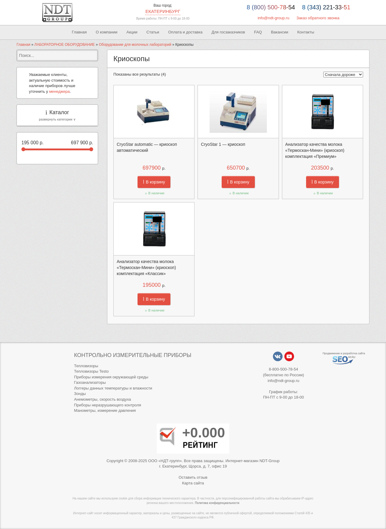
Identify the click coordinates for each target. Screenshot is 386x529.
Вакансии (279, 32)
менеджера (59, 91)
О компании (107, 32)
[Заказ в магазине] (343, 74)
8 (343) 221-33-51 (326, 7)
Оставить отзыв (193, 477)
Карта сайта (193, 483)
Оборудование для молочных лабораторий (135, 44)
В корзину (154, 182)
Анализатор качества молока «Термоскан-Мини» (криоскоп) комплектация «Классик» (146, 267)
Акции (131, 32)
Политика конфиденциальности (217, 503)
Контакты (305, 32)
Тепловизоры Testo (91, 371)
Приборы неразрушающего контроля (107, 405)
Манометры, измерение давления (105, 410)
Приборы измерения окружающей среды (111, 377)
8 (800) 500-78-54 (271, 7)
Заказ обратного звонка (318, 18)
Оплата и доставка (185, 32)
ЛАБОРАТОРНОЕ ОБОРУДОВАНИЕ (64, 44)
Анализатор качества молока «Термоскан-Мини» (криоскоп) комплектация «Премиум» (314, 150)
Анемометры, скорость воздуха (102, 399)
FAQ (258, 32)
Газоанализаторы (90, 382)
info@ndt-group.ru (273, 18)
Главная (79, 32)
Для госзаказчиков (228, 32)
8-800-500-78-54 (283, 369)
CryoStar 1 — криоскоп (223, 144)
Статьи (153, 32)
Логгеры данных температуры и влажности (113, 388)
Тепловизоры (86, 366)
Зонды (80, 393)
